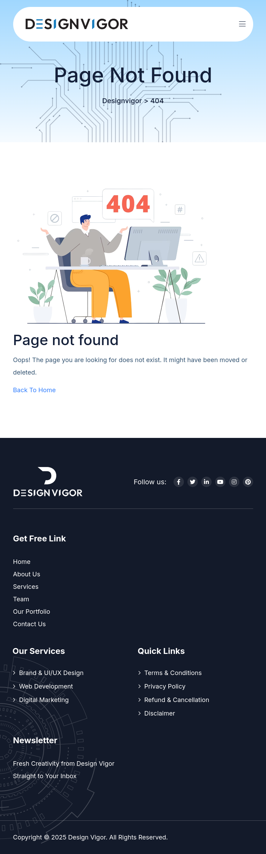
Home (21, 561)
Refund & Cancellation (177, 699)
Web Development (46, 686)
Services (26, 586)
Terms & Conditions (173, 672)
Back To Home (34, 390)
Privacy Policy (165, 686)
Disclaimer (159, 713)
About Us (27, 574)
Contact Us (29, 624)
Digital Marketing (44, 699)
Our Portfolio (31, 611)
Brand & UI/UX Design (51, 672)
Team (21, 599)
